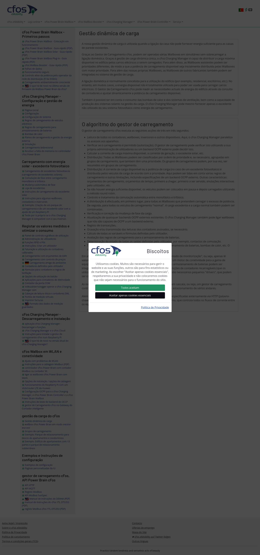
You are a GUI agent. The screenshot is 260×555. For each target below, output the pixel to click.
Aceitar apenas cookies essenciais (130, 295)
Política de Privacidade (155, 307)
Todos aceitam (130, 288)
